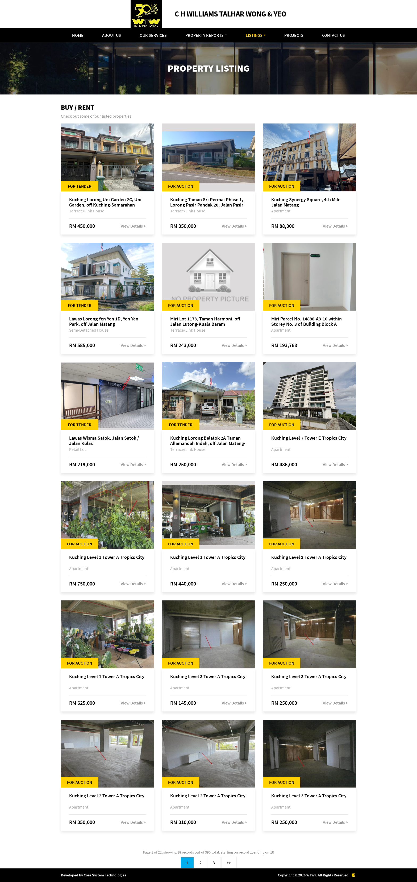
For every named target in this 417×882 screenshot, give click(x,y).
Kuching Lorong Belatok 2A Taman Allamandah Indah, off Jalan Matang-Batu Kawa (207, 440)
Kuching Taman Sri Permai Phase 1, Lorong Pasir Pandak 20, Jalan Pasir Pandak (206, 202)
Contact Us (333, 35)
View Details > (133, 226)
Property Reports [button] (204, 35)
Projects (293, 35)
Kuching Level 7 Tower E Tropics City (309, 438)
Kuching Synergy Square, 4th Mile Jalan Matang (305, 202)
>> (229, 862)
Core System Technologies (105, 875)
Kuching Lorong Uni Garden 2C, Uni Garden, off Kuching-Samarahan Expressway (105, 202)
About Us (111, 35)
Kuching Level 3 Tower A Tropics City (309, 557)
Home (78, 35)
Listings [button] (254, 35)
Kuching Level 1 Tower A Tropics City (106, 557)
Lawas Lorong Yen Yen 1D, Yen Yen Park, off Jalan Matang (103, 321)
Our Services (153, 35)
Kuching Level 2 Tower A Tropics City (106, 796)
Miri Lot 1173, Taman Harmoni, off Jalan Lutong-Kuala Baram (205, 321)
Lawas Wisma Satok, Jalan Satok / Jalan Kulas (104, 440)
